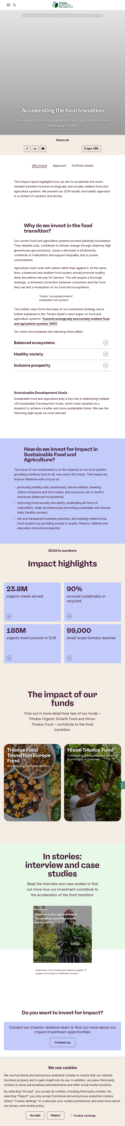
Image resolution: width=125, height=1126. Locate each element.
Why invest (39, 165)
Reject (60, 1115)
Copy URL (91, 148)
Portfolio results (82, 165)
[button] (121, 786)
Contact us (62, 1043)
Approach (59, 165)
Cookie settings (85, 1115)
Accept (37, 1115)
